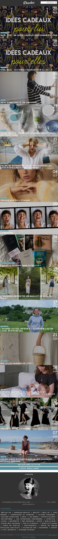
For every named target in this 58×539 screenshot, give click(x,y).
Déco (24, 517)
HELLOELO (52, 535)
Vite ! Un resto (9, 530)
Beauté (36, 512)
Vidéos (54, 527)
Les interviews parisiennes (29, 519)
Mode (39, 521)
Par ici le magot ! (31, 523)
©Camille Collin (38, 502)
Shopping (43, 527)
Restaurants (30, 525)
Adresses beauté (22, 512)
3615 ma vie (6, 512)
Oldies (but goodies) (10, 523)
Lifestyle (50, 519)
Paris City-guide (49, 523)
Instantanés (6, 519)
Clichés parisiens (46, 514)
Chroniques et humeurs (22, 514)
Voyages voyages (27, 530)
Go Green (34, 517)
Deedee (29, 2)
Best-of (46, 512)
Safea (32, 537)
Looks (4, 521)
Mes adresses (28, 521)
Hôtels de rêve (48, 517)
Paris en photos (11, 525)
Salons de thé (29, 527)
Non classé (50, 521)
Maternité (14, 521)
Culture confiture (10, 517)
